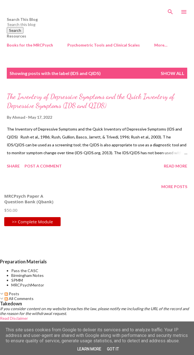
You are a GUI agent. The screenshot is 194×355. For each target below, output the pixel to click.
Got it (113, 349)
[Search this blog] (90, 24)
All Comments (19, 298)
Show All (172, 73)
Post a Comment (43, 166)
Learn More (89, 349)
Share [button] (13, 166)
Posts (12, 293)
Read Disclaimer (14, 318)
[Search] (170, 10)
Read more (175, 166)
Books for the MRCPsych (30, 45)
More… (160, 45)
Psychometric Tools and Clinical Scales (103, 45)
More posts (174, 186)
